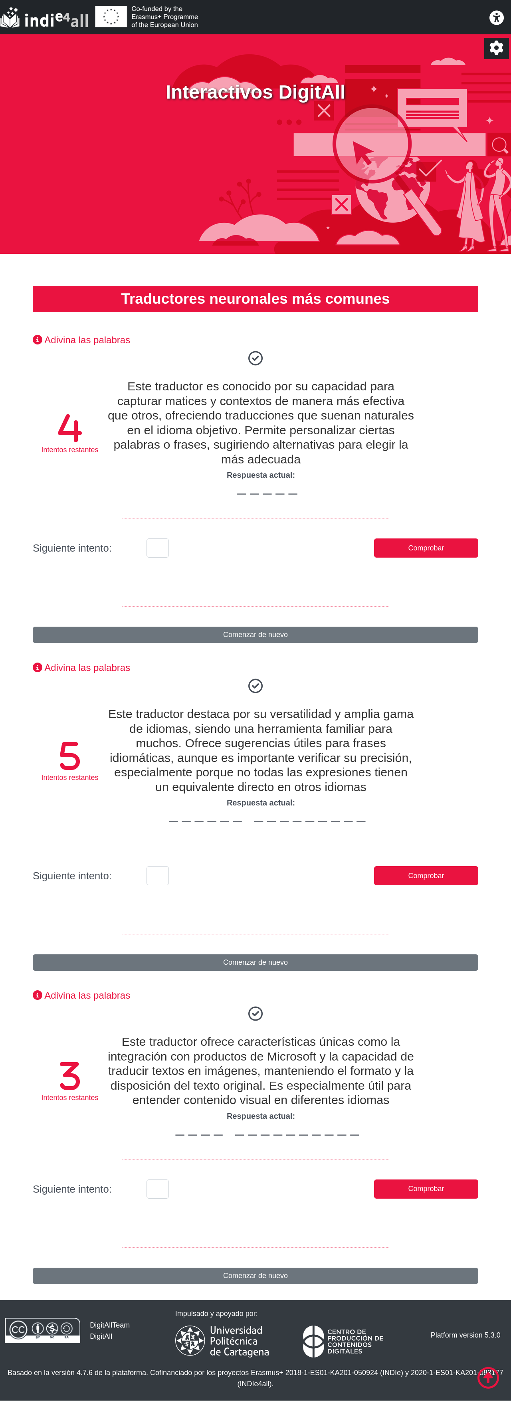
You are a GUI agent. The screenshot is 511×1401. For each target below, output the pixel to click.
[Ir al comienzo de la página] (488, 1378)
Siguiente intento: (72, 548)
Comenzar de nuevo (255, 635)
